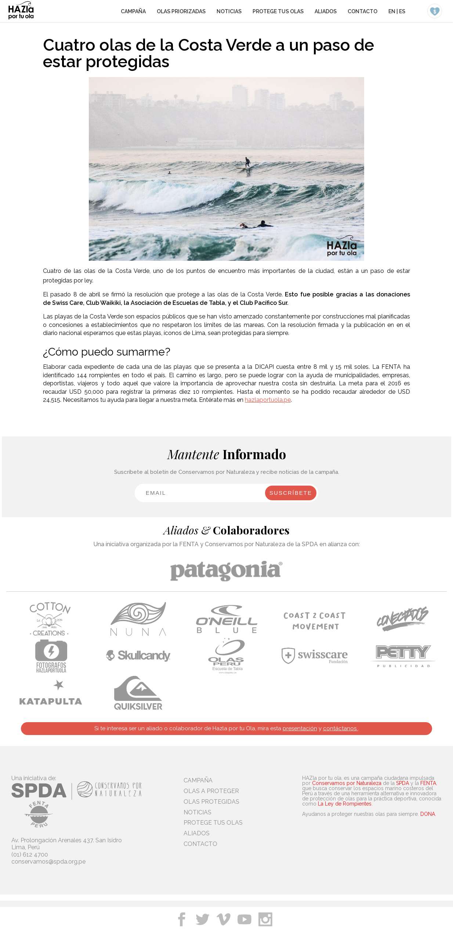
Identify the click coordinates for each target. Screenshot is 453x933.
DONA (427, 814)
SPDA (402, 783)
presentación (300, 728)
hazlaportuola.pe (268, 399)
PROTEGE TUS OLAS (278, 11)
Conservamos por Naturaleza (346, 783)
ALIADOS (326, 11)
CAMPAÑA (133, 11)
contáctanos (340, 728)
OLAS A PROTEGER (211, 791)
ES (402, 11)
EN (391, 11)
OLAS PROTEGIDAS (211, 801)
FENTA (428, 783)
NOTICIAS (229, 11)
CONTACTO (362, 11)
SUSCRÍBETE (290, 493)
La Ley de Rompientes (345, 804)
